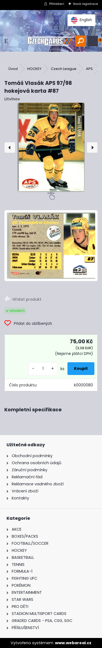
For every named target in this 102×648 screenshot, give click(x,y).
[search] (81, 41)
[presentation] (9, 147)
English (81, 20)
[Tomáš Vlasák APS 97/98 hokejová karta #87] (51, 147)
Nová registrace (85, 4)
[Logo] (50, 41)
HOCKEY (34, 68)
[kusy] (43, 368)
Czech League (63, 68)
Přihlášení (56, 4)
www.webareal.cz (73, 643)
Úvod (13, 68)
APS (89, 68)
